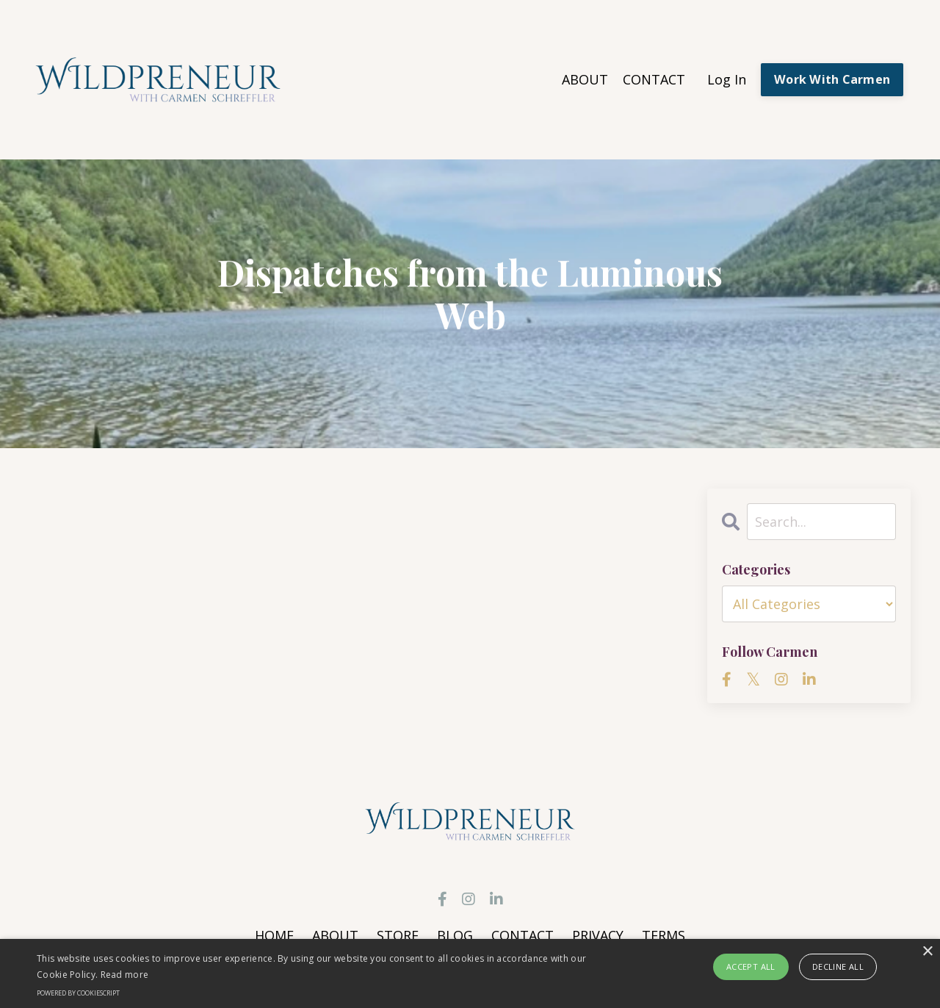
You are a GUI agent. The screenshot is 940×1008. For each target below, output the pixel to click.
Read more (125, 974)
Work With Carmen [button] (832, 79)
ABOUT (585, 79)
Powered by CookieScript (78, 993)
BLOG (455, 935)
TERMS (663, 935)
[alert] (470, 973)
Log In (726, 79)
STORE (398, 935)
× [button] (927, 951)
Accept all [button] (751, 966)
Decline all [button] (838, 966)
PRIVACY (597, 935)
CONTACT (654, 79)
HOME (274, 935)
